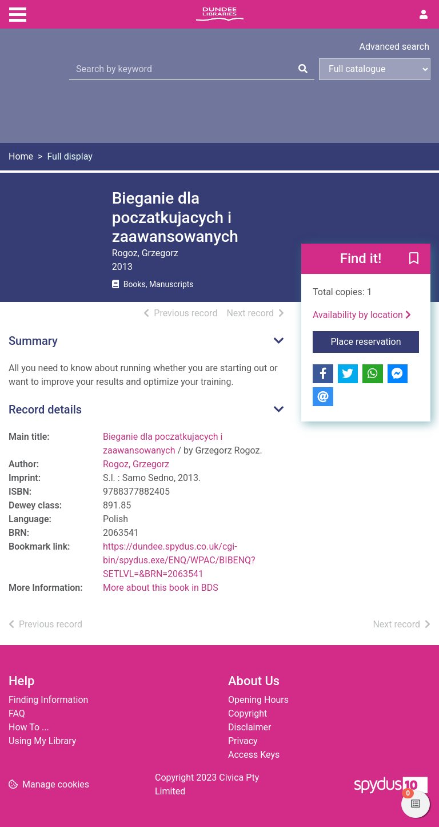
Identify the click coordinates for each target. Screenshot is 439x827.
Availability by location (362, 314)
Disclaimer (249, 727)
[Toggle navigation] (17, 13)
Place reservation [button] (375, 341)
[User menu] (423, 15)
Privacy (243, 740)
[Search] (303, 69)
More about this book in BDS (160, 587)
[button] (414, 259)
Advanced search (394, 46)
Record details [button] (45, 409)
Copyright (247, 713)
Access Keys (254, 754)
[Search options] (374, 69)
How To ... (29, 727)
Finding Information (48, 699)
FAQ (17, 713)
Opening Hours (258, 699)
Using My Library (42, 740)
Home (21, 156)
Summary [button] (33, 341)
